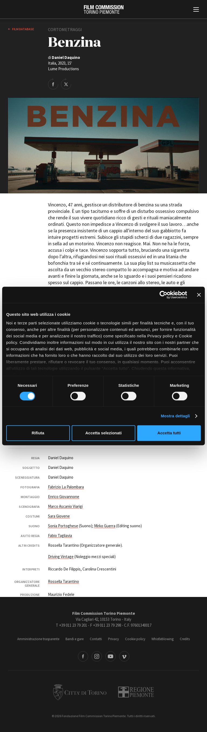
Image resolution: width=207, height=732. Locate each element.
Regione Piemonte (136, 692)
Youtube (110, 656)
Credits (185, 639)
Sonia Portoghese (63, 525)
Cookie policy (135, 639)
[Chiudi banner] (199, 295)
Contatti (96, 639)
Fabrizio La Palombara (66, 486)
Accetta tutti (169, 433)
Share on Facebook (53, 83)
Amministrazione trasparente (38, 639)
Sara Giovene (59, 516)
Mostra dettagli (175, 416)
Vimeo (124, 656)
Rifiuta (38, 433)
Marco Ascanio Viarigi (65, 506)
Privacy (113, 639)
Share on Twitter (66, 83)
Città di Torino (79, 692)
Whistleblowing (162, 639)
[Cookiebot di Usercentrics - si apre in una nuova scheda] (163, 295)
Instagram (97, 656)
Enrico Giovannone (63, 496)
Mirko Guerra (104, 525)
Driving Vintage (61, 556)
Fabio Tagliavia (60, 535)
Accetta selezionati (103, 433)
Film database (23, 29)
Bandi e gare (74, 639)
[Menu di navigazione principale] (196, 10)
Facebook (83, 656)
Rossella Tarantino (63, 581)
